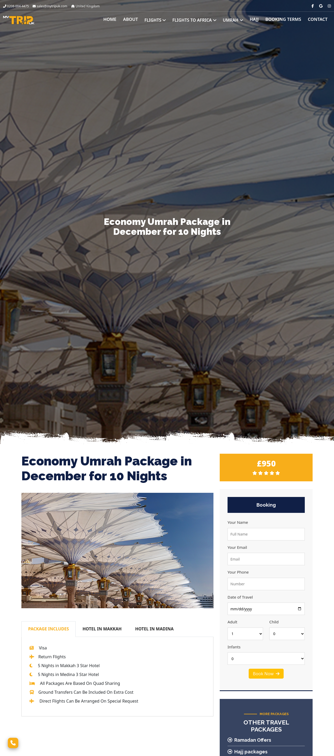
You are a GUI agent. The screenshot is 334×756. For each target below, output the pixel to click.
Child (274, 621)
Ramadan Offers (249, 740)
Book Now (266, 674)
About (134, 20)
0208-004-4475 (16, 6)
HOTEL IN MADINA (154, 629)
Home (114, 20)
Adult (232, 621)
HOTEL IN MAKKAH (102, 629)
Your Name (238, 522)
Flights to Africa (198, 20)
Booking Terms (285, 20)
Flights (159, 20)
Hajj (257, 20)
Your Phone (238, 572)
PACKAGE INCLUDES (48, 629)
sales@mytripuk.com (50, 6)
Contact (318, 20)
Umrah (236, 20)
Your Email (237, 547)
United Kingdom (85, 6)
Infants (234, 646)
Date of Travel (240, 597)
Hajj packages (247, 751)
